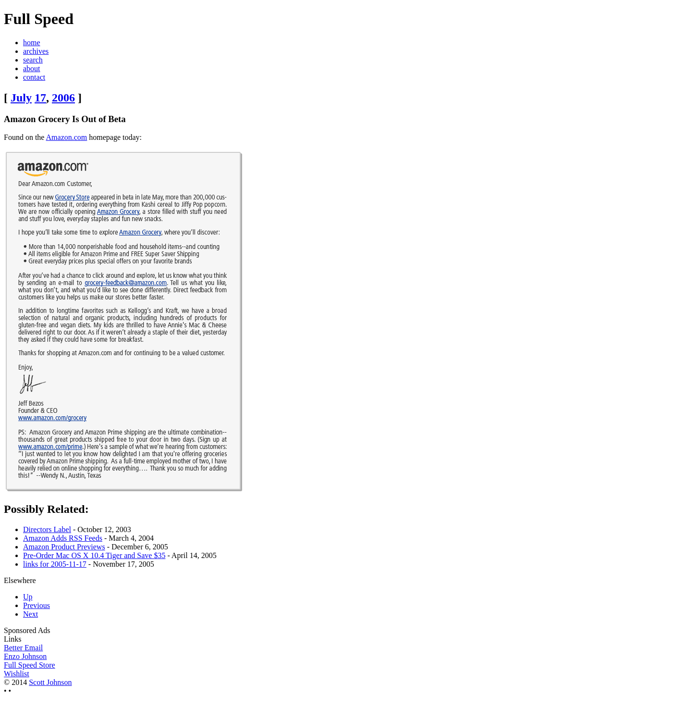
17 (40, 97)
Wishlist (16, 674)
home (31, 42)
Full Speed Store (29, 665)
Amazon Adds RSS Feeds (62, 538)
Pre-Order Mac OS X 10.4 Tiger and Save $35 (94, 555)
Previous (36, 605)
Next (30, 614)
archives (36, 51)
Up (28, 597)
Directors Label (47, 529)
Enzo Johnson (25, 656)
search (33, 60)
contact (34, 77)
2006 (63, 97)
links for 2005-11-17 (54, 564)
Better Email (23, 648)
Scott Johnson (50, 682)
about (31, 68)
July (21, 97)
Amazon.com (66, 137)
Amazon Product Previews (64, 547)
